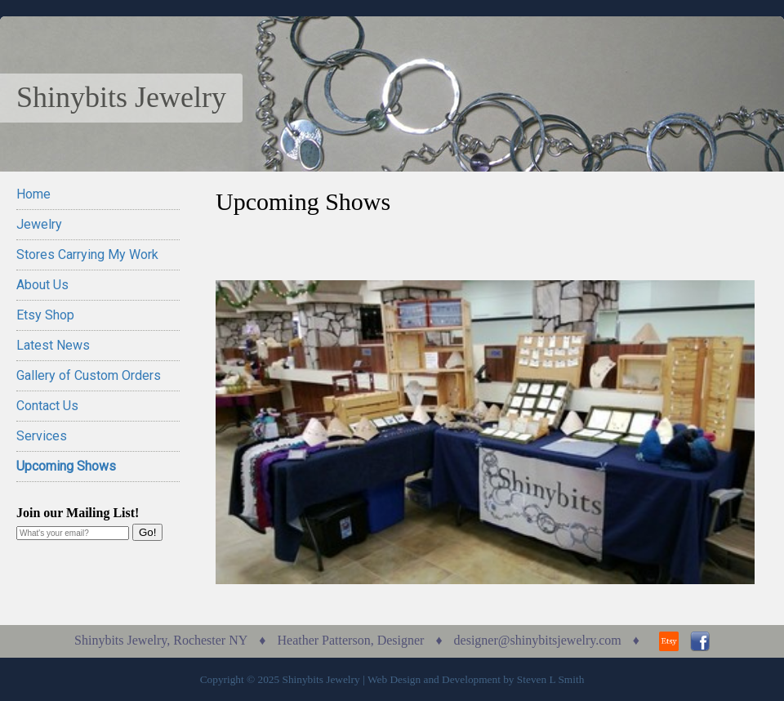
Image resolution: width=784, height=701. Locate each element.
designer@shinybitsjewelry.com (537, 640)
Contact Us (47, 405)
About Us (42, 284)
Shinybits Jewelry (121, 97)
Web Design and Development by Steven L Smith (476, 679)
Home (33, 194)
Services (41, 436)
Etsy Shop (45, 315)
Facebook (700, 641)
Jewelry (39, 224)
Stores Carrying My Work (87, 254)
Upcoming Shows (66, 466)
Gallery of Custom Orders (88, 375)
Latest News (53, 345)
